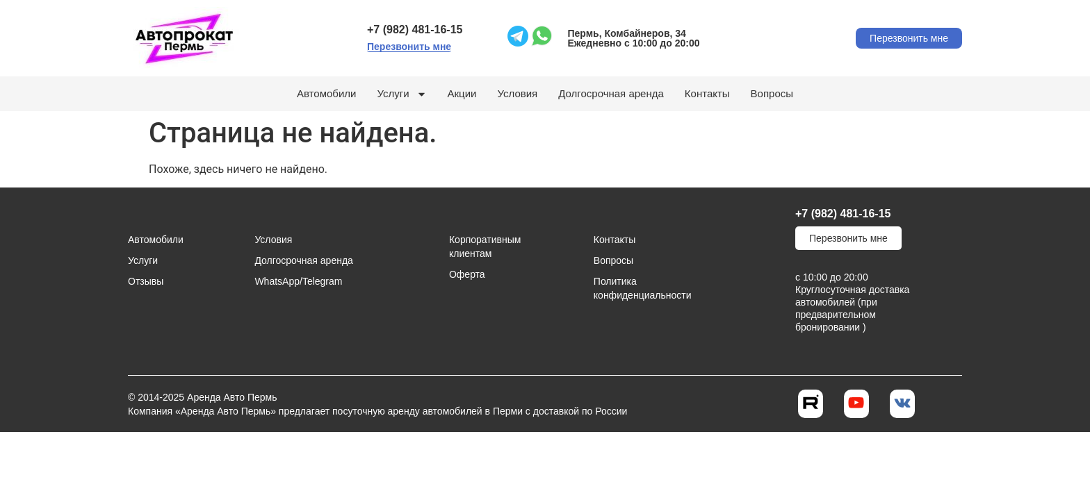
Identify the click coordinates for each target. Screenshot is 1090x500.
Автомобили (326, 93)
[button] (409, 47)
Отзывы (145, 281)
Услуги (401, 94)
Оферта (467, 274)
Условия (517, 93)
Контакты (707, 93)
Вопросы (772, 93)
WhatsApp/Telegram (298, 281)
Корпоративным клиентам (485, 246)
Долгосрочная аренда (611, 93)
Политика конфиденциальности (632, 288)
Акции (462, 93)
